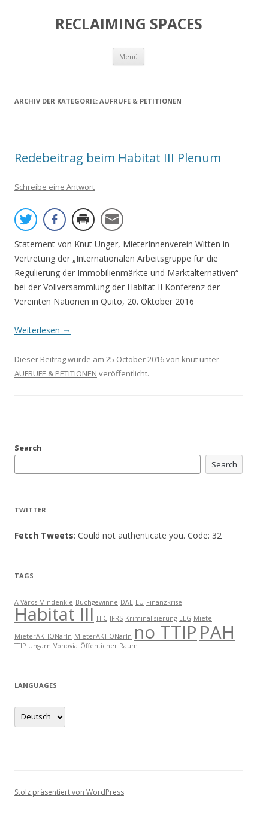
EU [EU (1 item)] (139, 602)
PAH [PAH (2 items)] (217, 632)
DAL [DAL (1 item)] (126, 602)
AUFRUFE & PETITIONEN (55, 373)
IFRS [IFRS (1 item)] (116, 618)
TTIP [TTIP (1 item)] (20, 646)
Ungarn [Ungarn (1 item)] (39, 646)
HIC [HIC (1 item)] (101, 618)
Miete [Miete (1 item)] (202, 618)
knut (190, 359)
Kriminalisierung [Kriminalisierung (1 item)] (151, 618)
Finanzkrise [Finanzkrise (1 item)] (164, 602)
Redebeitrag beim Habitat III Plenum (117, 158)
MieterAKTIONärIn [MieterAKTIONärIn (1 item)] (43, 636)
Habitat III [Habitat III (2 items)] (54, 614)
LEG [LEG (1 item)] (185, 618)
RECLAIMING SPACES (128, 24)
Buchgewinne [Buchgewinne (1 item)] (96, 602)
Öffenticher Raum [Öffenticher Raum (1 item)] (109, 646)
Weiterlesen (42, 330)
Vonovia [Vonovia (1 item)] (65, 646)
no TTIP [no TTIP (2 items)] (165, 632)
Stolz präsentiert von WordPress (69, 792)
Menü (128, 56)
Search (28, 447)
